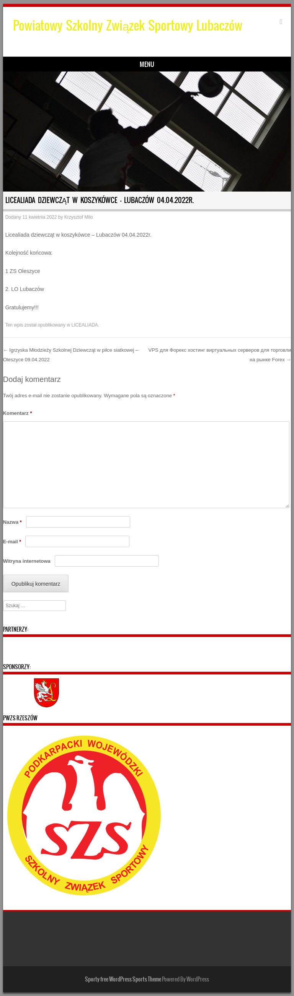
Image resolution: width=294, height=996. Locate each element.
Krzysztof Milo (78, 217)
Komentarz (17, 413)
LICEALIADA (84, 325)
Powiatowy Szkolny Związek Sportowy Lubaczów (128, 25)
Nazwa (12, 522)
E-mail (12, 541)
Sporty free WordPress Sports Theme (123, 979)
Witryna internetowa (27, 561)
